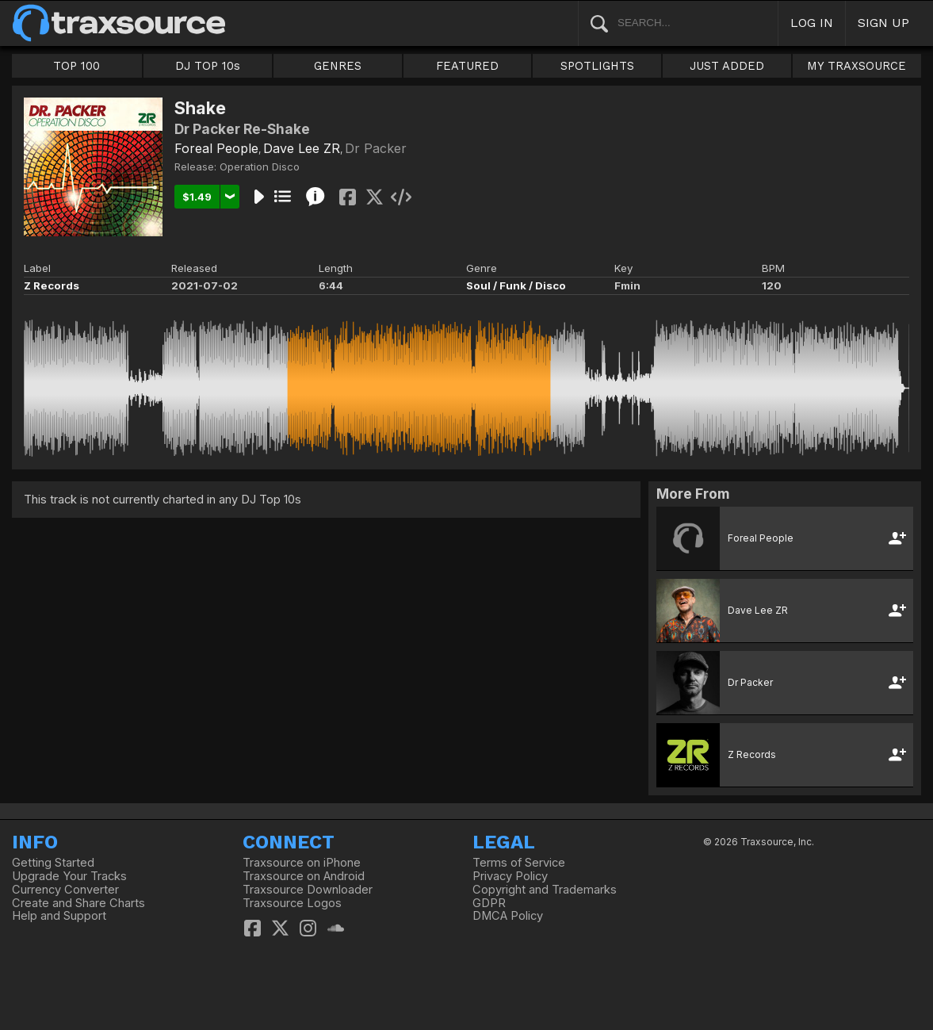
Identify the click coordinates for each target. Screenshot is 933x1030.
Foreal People (216, 148)
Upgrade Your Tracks (69, 876)
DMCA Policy (507, 916)
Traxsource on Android (304, 876)
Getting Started (53, 863)
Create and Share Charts (78, 903)
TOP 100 (76, 66)
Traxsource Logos (292, 903)
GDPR (489, 903)
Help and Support (59, 916)
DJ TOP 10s (207, 66)
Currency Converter (65, 890)
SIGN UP (883, 22)
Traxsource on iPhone (302, 863)
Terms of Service (518, 863)
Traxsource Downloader (308, 890)
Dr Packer (376, 148)
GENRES (337, 66)
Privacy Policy (510, 876)
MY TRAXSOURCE (856, 66)
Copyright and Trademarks (544, 890)
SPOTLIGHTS (597, 66)
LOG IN (811, 22)
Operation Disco (260, 166)
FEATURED (467, 66)
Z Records (51, 285)
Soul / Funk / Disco (516, 285)
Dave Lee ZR (301, 148)
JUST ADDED (727, 66)
